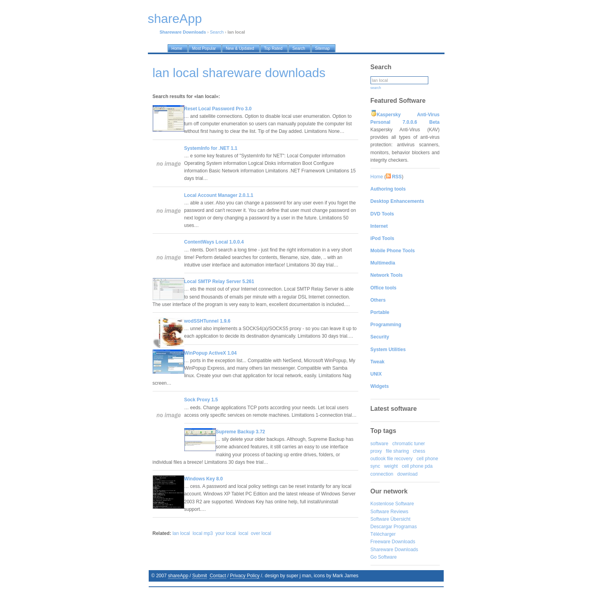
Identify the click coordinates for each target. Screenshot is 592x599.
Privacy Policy (245, 575)
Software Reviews (390, 511)
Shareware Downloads (394, 549)
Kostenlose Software (392, 503)
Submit (199, 575)
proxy (376, 451)
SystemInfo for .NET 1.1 (211, 148)
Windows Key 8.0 (203, 479)
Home (377, 177)
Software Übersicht (390, 519)
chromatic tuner (408, 443)
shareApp (178, 575)
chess (419, 451)
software (379, 443)
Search (217, 32)
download (407, 474)
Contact (218, 575)
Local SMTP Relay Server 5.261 (219, 281)
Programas (405, 526)
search (376, 88)
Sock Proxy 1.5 (201, 399)
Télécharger (383, 534)
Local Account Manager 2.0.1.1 (218, 195)
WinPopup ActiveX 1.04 (210, 353)
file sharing (397, 451)
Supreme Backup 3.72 (240, 432)
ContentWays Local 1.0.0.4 (214, 242)
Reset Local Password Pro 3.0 (218, 108)
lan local (181, 533)
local (243, 533)
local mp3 (203, 533)
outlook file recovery (392, 458)
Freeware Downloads (393, 541)
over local (261, 533)
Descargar (381, 526)
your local (226, 533)
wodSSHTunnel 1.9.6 (207, 321)
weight (391, 466)
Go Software (384, 557)
